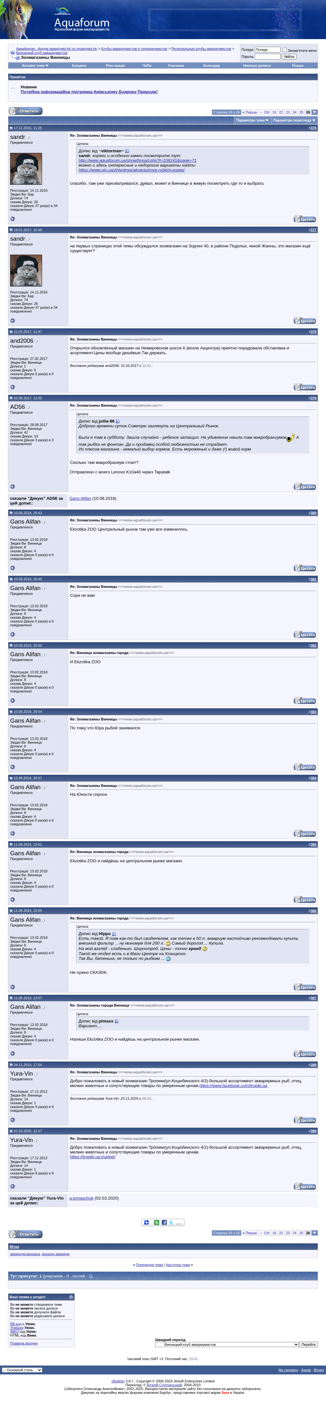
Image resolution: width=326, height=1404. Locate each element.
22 (281, 112)
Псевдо (247, 50)
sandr (17, 137)
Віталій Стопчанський (164, 1385)
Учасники (176, 65)
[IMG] (14, 1331)
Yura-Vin (21, 1073)
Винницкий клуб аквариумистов (41, 53)
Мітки (14, 1247)
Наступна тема (178, 1265)
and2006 (21, 340)
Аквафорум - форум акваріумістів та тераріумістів (56, 49)
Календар (211, 65)
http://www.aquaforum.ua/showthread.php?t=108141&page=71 (138, 160)
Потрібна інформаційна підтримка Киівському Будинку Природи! (89, 91)
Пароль (247, 57)
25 (301, 112)
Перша (250, 112)
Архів (306, 1370)
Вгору (319, 1370)
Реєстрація (115, 65)
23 (288, 112)
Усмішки (17, 1328)
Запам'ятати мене (300, 50)
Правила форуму (24, 1343)
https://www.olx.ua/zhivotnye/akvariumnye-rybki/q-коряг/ (132, 170)
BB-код (16, 1324)
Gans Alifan (80, 498)
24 (294, 112)
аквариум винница (25, 1254)
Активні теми (33, 65)
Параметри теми (250, 120)
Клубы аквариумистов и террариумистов (134, 49)
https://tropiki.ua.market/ (92, 1156)
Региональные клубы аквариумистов (201, 49)
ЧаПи (147, 65)
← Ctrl (264, 112)
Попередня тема (149, 1265)
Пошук (297, 65)
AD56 (17, 406)
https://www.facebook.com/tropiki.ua (233, 1085)
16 (274, 112)
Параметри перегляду (292, 120)
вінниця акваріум (55, 1254)
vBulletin (118, 1381)
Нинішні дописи (257, 65)
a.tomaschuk (81, 1198)
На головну (288, 1370)
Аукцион (79, 65)
